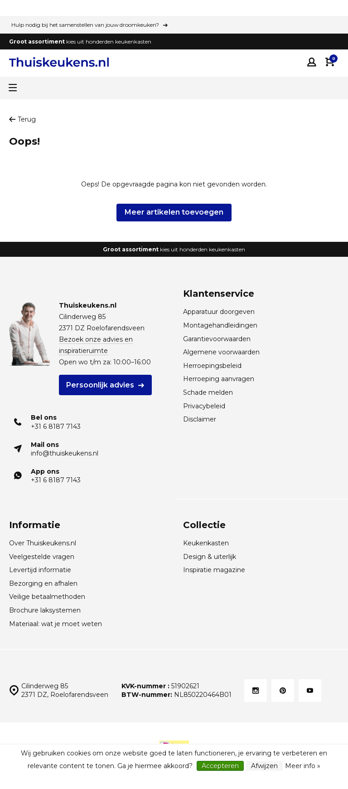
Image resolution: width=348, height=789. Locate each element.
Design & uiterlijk (209, 557)
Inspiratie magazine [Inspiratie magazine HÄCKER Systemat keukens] (214, 570)
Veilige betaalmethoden (47, 597)
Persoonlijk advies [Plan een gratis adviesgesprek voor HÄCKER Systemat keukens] (100, 385)
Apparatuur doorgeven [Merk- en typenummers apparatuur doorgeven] (219, 312)
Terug (22, 119)
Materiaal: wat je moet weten (55, 624)
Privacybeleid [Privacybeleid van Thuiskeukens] (204, 406)
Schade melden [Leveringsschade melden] (208, 392)
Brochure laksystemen (45, 610)
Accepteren (220, 766)
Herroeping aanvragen (218, 379)
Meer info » (302, 766)
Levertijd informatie (40, 570)
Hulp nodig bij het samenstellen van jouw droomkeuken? (85, 24)
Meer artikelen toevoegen (174, 212)
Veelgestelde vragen (41, 557)
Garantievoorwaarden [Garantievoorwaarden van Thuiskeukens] (217, 339)
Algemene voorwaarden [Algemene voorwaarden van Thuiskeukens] (221, 352)
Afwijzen (264, 766)
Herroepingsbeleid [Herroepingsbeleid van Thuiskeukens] (212, 366)
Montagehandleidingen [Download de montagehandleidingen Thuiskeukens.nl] (220, 325)
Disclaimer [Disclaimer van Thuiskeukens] (199, 419)
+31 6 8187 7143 (56, 426)
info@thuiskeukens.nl (64, 453)
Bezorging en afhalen (43, 583)
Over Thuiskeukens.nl (42, 543)
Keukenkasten (206, 543)
